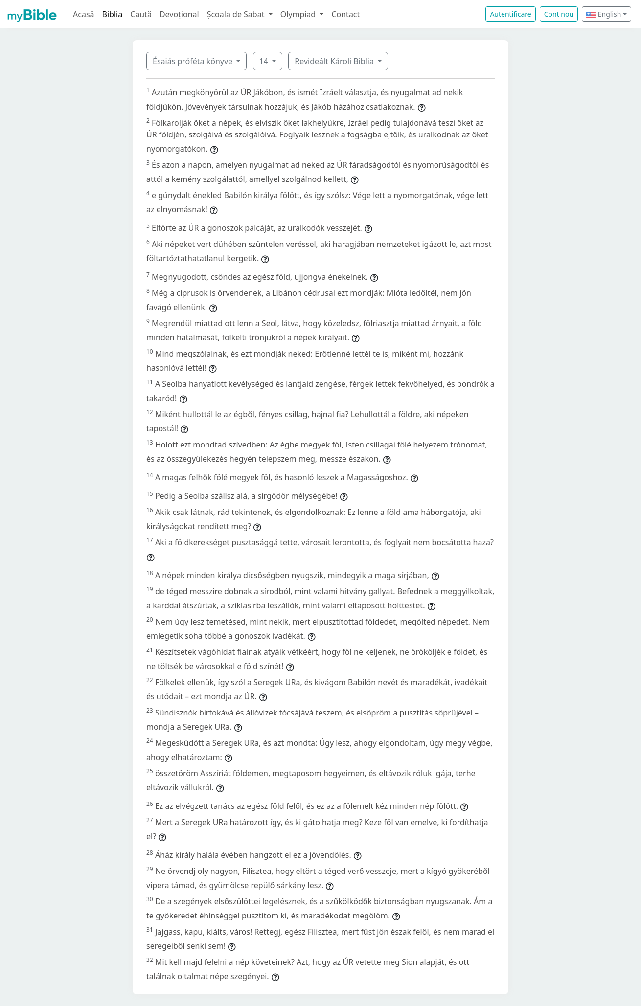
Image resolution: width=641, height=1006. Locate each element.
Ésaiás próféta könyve (193, 61)
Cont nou (558, 14)
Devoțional (179, 14)
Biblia (112, 14)
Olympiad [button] (299, 14)
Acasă (83, 14)
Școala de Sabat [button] (237, 14)
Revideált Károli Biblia (335, 61)
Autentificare (510, 14)
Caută (141, 14)
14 (264, 61)
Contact (345, 14)
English (603, 14)
